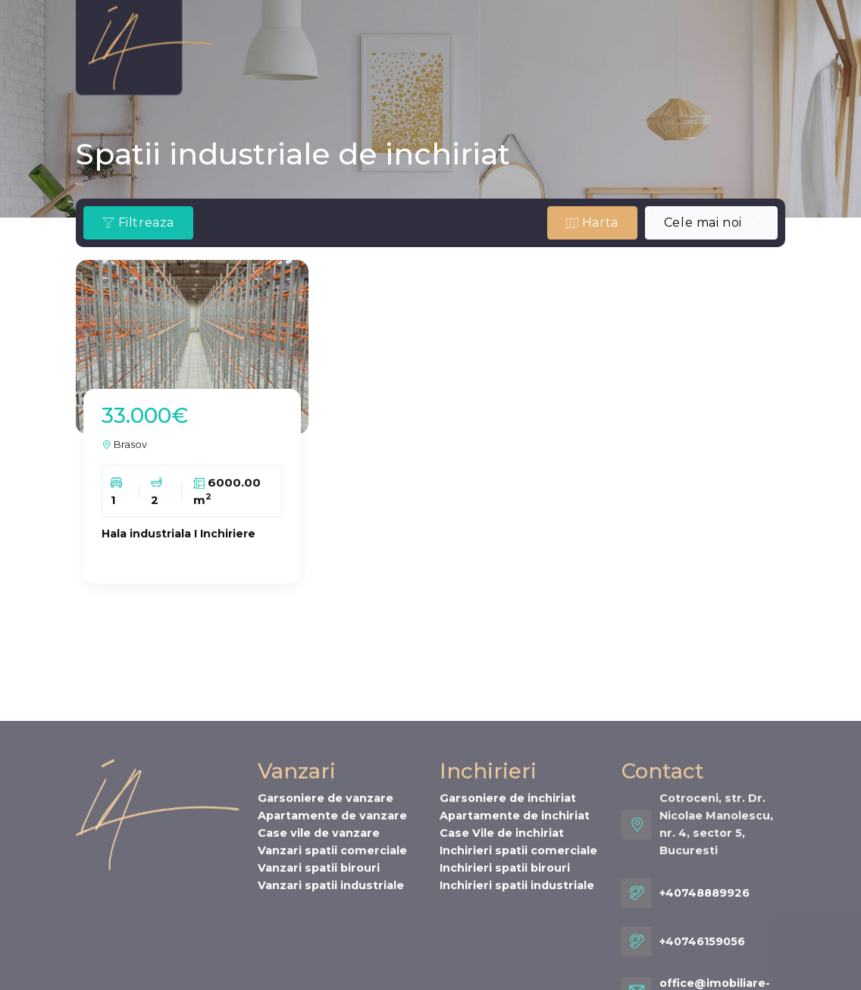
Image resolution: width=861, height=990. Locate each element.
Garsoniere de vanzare (325, 912)
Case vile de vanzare (319, 947)
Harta (592, 222)
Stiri (308, 71)
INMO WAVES (662, 41)
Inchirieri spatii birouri (505, 981)
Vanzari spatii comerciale (332, 964)
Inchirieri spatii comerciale (518, 964)
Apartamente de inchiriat (515, 929)
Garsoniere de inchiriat (508, 912)
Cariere (368, 71)
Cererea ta (562, 41)
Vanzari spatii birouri (319, 981)
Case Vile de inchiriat (502, 947)
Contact (440, 71)
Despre (247, 41)
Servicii (248, 71)
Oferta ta (475, 41)
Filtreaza (138, 222)
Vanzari (317, 41)
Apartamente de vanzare (332, 929)
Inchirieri (394, 41)
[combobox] (711, 223)
